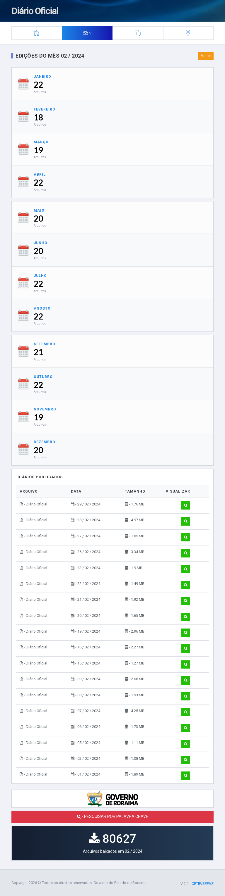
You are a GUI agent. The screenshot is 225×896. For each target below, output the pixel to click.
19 (38, 150)
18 (38, 117)
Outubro (43, 377)
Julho (40, 276)
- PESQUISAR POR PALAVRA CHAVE (112, 816)
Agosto (42, 308)
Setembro (44, 344)
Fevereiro (44, 109)
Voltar (206, 56)
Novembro (45, 409)
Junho (40, 243)
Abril (40, 174)
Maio (39, 210)
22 (38, 84)
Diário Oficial (34, 10)
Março (41, 142)
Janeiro (42, 77)
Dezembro (44, 442)
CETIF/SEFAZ (203, 883)
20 (38, 218)
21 (38, 352)
